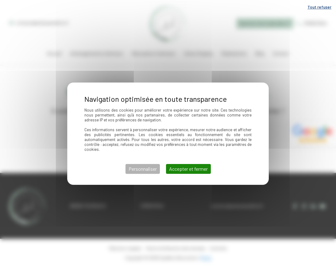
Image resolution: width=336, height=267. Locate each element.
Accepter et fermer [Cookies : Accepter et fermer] (188, 169)
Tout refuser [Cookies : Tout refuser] (319, 7)
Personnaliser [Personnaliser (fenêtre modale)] (143, 169)
